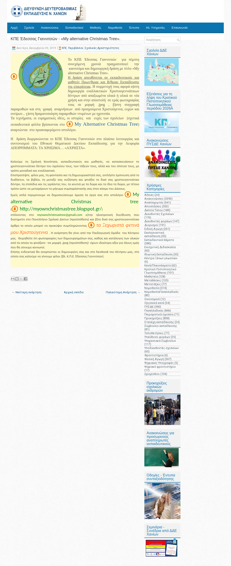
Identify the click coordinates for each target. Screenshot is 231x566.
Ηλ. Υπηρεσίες (155, 27)
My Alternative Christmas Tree (106, 124)
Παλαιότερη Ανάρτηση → (123, 292)
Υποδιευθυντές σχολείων (161, 348)
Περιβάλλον (75, 48)
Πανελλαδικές (154, 310)
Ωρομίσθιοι (152, 374)
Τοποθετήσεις (154, 333)
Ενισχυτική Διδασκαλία (160, 247)
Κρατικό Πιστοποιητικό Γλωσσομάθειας (160, 271)
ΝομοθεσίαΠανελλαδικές (161, 291)
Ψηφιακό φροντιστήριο (160, 366)
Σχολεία (29, 27)
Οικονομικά (152, 299)
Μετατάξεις (152, 284)
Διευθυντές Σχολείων (159, 214)
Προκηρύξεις (153, 318)
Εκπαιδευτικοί (74, 27)
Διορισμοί (151, 225)
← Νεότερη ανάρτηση (27, 292)
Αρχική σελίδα (73, 292)
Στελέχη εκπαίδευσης (159, 322)
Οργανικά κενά (154, 303)
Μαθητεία (151, 276)
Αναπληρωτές (154, 202)
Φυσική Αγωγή (154, 359)
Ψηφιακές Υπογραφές (159, 363)
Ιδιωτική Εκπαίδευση (158, 254)
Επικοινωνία (180, 27)
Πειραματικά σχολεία (158, 314)
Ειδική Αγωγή (153, 229)
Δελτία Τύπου (153, 210)
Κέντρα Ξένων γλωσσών (160, 258)
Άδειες (149, 194)
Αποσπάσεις (152, 206)
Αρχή (14, 27)
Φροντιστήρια (154, 355)
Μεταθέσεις (152, 280)
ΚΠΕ (64, 48)
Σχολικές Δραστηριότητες (102, 48)
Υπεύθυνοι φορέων (157, 337)
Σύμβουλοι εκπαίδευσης (160, 326)
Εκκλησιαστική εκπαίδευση (154, 234)
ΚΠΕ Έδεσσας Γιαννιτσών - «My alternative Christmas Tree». (65, 39)
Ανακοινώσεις (50, 27)
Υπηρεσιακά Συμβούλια (160, 340)
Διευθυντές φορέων (158, 221)
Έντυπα (134, 27)
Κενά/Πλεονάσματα (157, 265)
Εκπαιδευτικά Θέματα (159, 240)
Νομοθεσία (115, 27)
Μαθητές (95, 27)
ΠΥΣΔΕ (149, 306)
